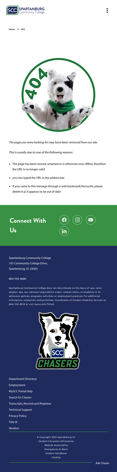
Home (12, 29)
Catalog (56, 457)
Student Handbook (56, 453)
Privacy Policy (18, 416)
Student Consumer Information (56, 441)
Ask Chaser (102, 463)
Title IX (13, 422)
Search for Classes (20, 397)
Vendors (14, 428)
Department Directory (23, 379)
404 (23, 29)
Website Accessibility (56, 445)
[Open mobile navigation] (107, 10)
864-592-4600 (17, 279)
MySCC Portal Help (21, 391)
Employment (17, 385)
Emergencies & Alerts (56, 449)
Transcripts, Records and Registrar (30, 403)
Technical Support (20, 410)
